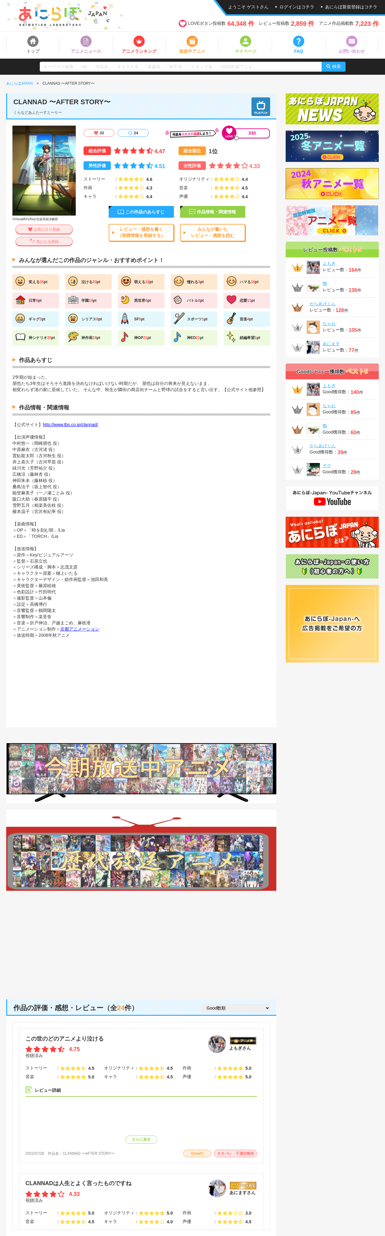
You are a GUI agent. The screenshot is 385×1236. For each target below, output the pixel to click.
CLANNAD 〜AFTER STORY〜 (89, 1153)
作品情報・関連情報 (216, 211)
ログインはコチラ (296, 6)
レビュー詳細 (48, 1090)
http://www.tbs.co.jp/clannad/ (70, 424)
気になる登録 (47, 241)
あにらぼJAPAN (19, 83)
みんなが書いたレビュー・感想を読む (212, 232)
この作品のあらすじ (145, 211)
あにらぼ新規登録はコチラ (351, 6)
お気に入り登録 (47, 229)
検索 (336, 66)
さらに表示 (141, 1139)
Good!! (197, 1153)
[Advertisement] (141, 940)
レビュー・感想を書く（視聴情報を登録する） (141, 232)
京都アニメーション (79, 629)
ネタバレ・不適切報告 (235, 1153)
